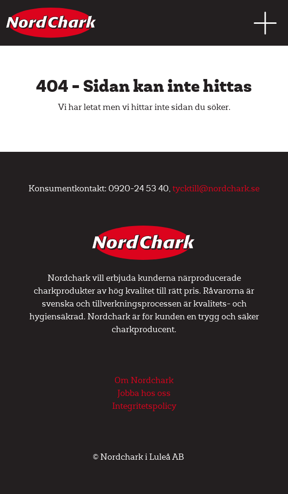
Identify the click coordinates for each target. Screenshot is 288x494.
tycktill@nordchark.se (216, 188)
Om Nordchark (144, 380)
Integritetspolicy (144, 406)
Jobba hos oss (144, 393)
